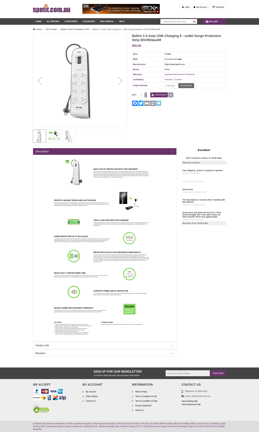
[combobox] (178, 21)
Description (42, 151)
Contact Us (90, 401)
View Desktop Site (190, 401)
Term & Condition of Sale (146, 401)
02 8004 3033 (201, 391)
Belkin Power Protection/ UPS (75, 29)
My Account (201, 7)
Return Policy (141, 392)
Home (39, 29)
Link (179, 59)
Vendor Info (42, 345)
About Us (139, 410)
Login (187, 7)
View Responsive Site (191, 404)
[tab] (104, 151)
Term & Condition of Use (146, 396)
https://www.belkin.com (175, 64)
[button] (39, 81)
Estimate (186, 85)
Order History (91, 396)
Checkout (220, 7)
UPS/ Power (51, 29)
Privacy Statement (143, 405)
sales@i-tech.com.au (201, 396)
